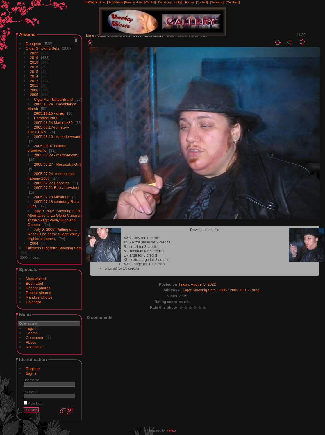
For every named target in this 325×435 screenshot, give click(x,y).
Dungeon (33, 43)
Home (89, 35)
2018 (34, 62)
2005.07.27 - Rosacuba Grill (57, 164)
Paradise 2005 (46, 118)
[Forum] (189, 2)
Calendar (33, 302)
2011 (34, 85)
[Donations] (164, 2)
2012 (34, 81)
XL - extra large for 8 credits (146, 259)
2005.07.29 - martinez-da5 (56, 155)
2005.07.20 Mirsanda (51, 197)
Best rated (34, 283)
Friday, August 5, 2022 (197, 284)
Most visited (36, 279)
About (31, 342)
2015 (34, 71)
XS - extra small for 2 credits (147, 242)
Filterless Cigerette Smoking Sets (54, 248)
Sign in (32, 373)
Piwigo (171, 430)
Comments (35, 337)
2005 (34, 95)
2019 (34, 57)
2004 (34, 243)
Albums (27, 34)
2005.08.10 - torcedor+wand (57, 136)
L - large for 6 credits (141, 255)
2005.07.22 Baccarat (51, 183)
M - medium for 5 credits (144, 251)
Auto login (33, 403)
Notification (35, 347)
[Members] (233, 2)
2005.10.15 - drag (49, 113)
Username (31, 380)
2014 (34, 76)
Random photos (39, 297)
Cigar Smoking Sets (42, 48)
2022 (34, 53)
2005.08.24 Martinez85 (53, 122)
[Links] (178, 2)
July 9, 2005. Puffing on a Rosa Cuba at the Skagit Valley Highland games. (54, 234)
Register (33, 369)
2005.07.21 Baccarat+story (56, 187)
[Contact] (202, 2)
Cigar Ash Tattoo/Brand (53, 99)
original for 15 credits (122, 268)
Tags (30, 328)
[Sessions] (217, 2)
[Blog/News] (114, 2)
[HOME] (89, 2)
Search (32, 333)
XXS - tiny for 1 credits (142, 238)
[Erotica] (100, 2)
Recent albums (38, 292)
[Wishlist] (150, 2)
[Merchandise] (133, 2)
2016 (34, 67)
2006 (34, 90)
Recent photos (38, 288)
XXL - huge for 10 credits (144, 264)
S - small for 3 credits (141, 246)
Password (31, 392)
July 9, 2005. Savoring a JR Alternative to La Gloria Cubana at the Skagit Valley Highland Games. (54, 218)
